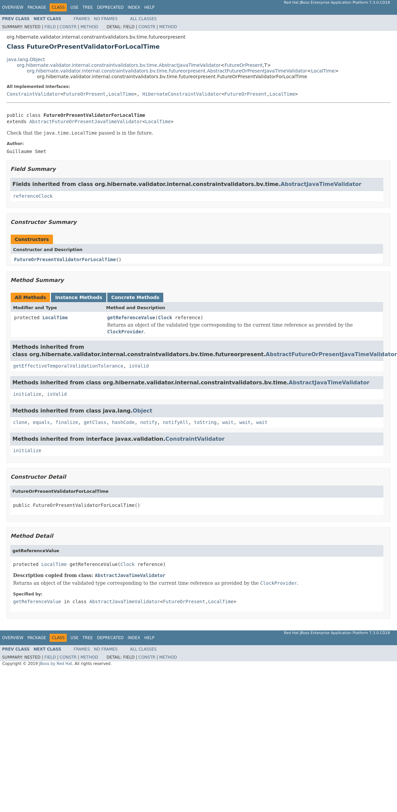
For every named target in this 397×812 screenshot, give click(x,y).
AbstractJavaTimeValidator (321, 184)
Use (74, 7)
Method (89, 27)
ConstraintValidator (33, 94)
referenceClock (33, 196)
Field (50, 27)
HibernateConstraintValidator (182, 94)
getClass (95, 422)
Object (143, 411)
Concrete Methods (135, 297)
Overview (12, 7)
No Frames (106, 18)
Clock (165, 317)
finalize (66, 422)
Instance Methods (78, 297)
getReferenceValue (131, 317)
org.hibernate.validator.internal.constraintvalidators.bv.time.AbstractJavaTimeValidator (119, 65)
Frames (82, 18)
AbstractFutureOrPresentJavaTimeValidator (85, 121)
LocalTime (323, 71)
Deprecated (110, 7)
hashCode (123, 422)
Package (36, 7)
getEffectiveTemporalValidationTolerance (68, 366)
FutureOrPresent (244, 65)
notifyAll (175, 422)
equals (41, 422)
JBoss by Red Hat (55, 663)
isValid (139, 366)
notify (148, 422)
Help (149, 7)
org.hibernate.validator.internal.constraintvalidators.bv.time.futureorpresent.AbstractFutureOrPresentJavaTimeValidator (167, 71)
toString (205, 422)
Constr (68, 27)
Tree (87, 7)
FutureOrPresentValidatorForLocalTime (65, 259)
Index (134, 7)
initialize (27, 394)
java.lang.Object (26, 59)
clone (20, 422)
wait (228, 422)
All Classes (143, 18)
